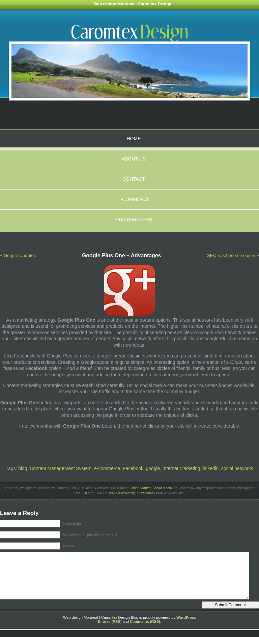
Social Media (162, 488)
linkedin (211, 468)
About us (134, 159)
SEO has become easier (231, 255)
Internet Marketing (181, 468)
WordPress (186, 617)
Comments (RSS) (145, 621)
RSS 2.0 (81, 493)
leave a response (122, 493)
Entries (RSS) (109, 621)
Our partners (133, 219)
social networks (237, 468)
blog (22, 468)
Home (134, 138)
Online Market (140, 488)
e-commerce (107, 468)
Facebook (133, 468)
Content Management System (60, 468)
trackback (148, 493)
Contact (133, 179)
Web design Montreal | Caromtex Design (132, 4)
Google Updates (20, 255)
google (153, 468)
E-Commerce (133, 199)
